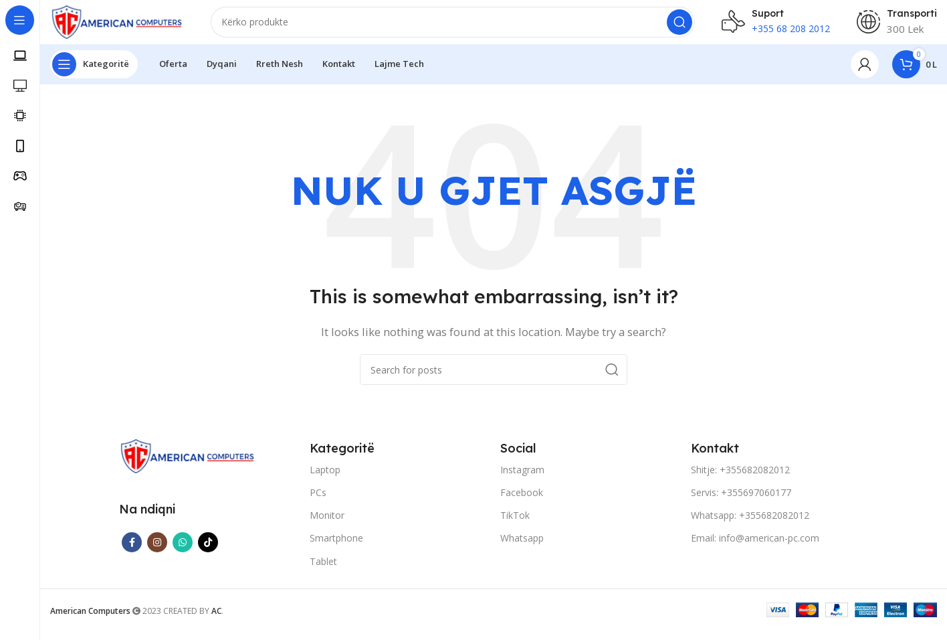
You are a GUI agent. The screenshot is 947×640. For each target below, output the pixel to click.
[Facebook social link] (132, 552)
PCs (318, 501)
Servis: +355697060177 (741, 501)
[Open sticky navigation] (93, 73)
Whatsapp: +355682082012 (750, 525)
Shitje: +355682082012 (740, 479)
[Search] (453, 26)
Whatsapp (522, 548)
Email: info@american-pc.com (755, 548)
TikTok (515, 525)
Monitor (327, 525)
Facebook (521, 501)
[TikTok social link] (208, 552)
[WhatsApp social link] (183, 552)
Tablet (323, 570)
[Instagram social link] (157, 552)
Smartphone (336, 548)
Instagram (522, 479)
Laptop (325, 479)
